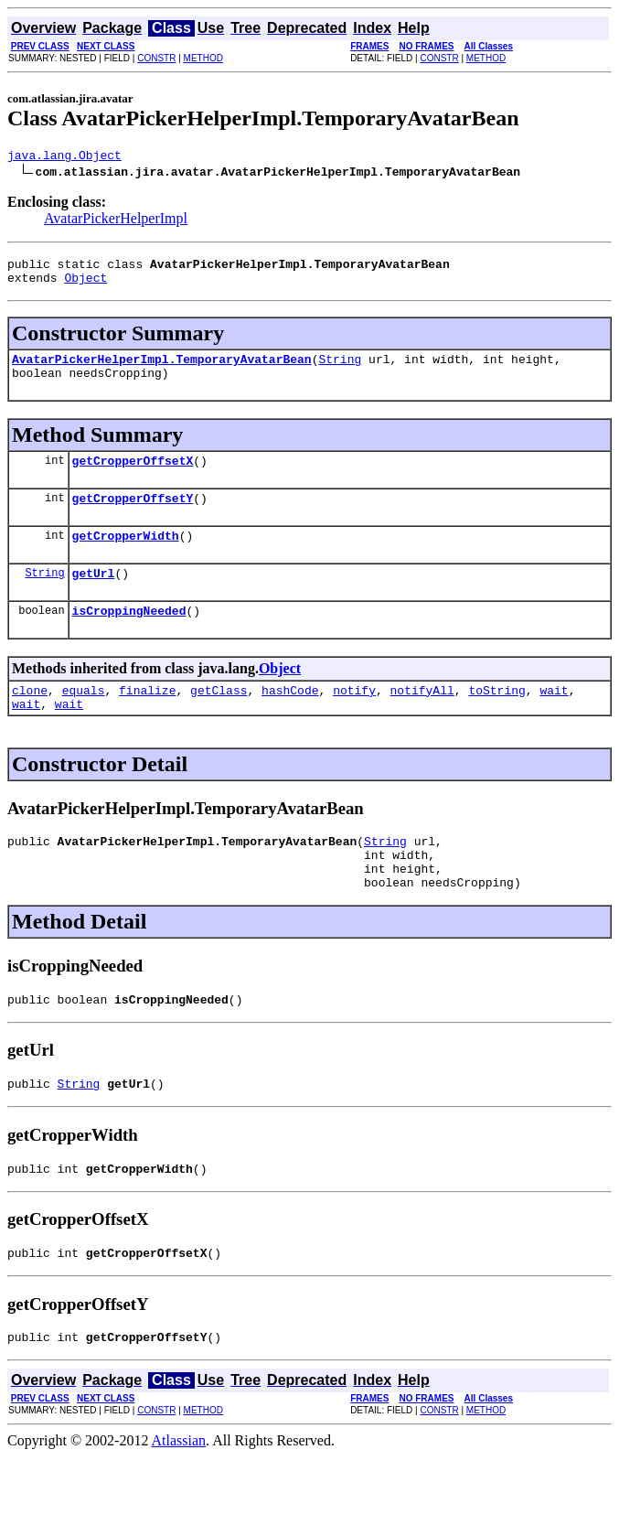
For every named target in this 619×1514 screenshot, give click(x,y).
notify (354, 720)
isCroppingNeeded (129, 637)
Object (85, 285)
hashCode (289, 720)
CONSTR (156, 58)
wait (553, 720)
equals (83, 720)
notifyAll (422, 720)
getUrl (93, 597)
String (339, 369)
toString (496, 720)
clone (30, 720)
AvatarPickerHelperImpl (115, 221)
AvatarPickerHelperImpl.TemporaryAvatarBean (162, 369)
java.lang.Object (64, 157)
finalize (147, 720)
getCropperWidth (125, 557)
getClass (218, 720)
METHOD (203, 58)
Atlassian (179, 1498)
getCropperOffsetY (133, 517)
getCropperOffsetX (133, 476)
